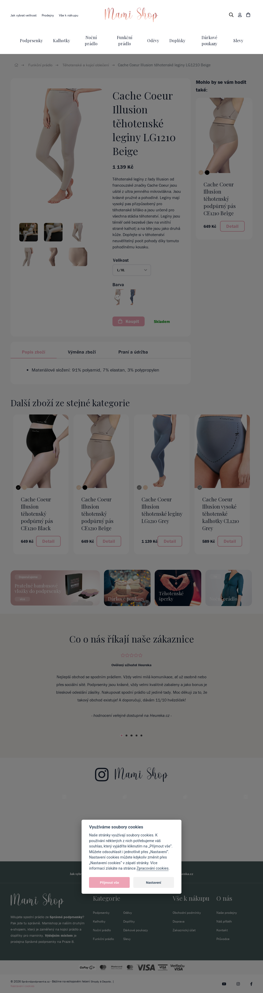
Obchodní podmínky (188, 912)
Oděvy (153, 40)
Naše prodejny (227, 912)
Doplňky (177, 40)
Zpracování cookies (153, 868)
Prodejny (50, 15)
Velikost (121, 260)
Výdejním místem (59, 935)
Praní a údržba (133, 352)
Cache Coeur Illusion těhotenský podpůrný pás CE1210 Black (37, 513)
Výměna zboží (82, 352)
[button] (132, 270)
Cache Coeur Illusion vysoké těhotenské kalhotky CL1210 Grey (220, 513)
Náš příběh (224, 921)
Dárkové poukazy (136, 930)
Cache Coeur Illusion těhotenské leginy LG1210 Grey (162, 510)
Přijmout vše (109, 882)
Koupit (128, 321)
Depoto (108, 981)
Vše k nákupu (72, 15)
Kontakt (222, 930)
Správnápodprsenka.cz (36, 981)
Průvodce (223, 938)
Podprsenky (31, 40)
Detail (232, 226)
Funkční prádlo (42, 64)
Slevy (238, 40)
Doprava (179, 921)
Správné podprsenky (66, 917)
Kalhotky (61, 40)
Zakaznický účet (185, 930)
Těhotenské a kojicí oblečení (89, 64)
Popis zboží (33, 352)
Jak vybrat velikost (24, 15)
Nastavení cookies (22, 986)
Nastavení (153, 882)
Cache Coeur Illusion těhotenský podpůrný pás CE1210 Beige (220, 198)
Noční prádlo (102, 930)
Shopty (96, 981)
